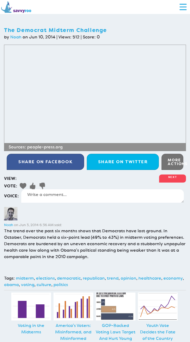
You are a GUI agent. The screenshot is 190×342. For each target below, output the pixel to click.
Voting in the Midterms (31, 329)
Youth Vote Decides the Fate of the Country (157, 332)
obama (11, 284)
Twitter (123, 162)
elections (45, 278)
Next (172, 177)
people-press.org (45, 147)
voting (27, 284)
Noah (15, 37)
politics (60, 284)
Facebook (45, 162)
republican (94, 278)
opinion (128, 278)
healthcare (149, 278)
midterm (25, 278)
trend (113, 278)
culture (44, 284)
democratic (69, 278)
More (175, 162)
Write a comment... (102, 196)
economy (173, 278)
